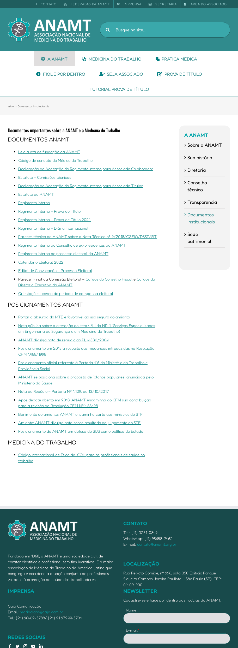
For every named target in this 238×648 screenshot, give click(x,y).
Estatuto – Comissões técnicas (44, 177)
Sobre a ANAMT (204, 145)
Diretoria (196, 170)
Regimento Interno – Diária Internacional (53, 228)
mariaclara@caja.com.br (41, 611)
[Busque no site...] (165, 30)
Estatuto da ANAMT (36, 194)
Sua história (199, 157)
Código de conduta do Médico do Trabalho (55, 160)
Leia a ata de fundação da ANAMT (49, 151)
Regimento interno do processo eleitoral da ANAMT (63, 253)
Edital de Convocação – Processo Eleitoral (55, 270)
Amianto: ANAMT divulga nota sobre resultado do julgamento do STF (79, 422)
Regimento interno (34, 202)
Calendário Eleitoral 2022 (40, 262)
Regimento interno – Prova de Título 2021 (54, 219)
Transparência (202, 202)
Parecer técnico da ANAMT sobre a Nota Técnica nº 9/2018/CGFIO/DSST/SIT (87, 236)
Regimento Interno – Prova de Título (50, 211)
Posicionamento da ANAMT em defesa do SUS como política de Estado (81, 431)
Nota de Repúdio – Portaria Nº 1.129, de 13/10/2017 (63, 391)
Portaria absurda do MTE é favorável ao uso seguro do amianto (74, 316)
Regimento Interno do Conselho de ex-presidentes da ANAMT (72, 245)
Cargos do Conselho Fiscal (109, 279)
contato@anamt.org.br (156, 544)
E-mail (133, 630)
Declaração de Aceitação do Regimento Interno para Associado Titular (80, 185)
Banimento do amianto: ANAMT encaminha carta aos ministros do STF (80, 414)
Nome (131, 610)
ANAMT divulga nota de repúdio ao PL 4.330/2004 (63, 339)
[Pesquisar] (107, 30)
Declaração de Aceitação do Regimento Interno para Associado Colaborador (85, 168)
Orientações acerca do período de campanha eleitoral (65, 293)
